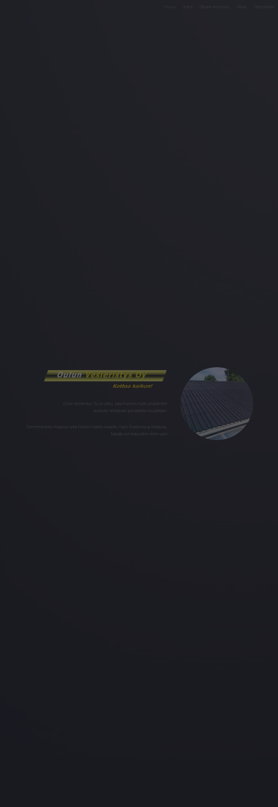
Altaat (241, 6)
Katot (187, 6)
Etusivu (170, 6)
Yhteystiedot (263, 6)
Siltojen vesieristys (214, 6)
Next (139, 797)
